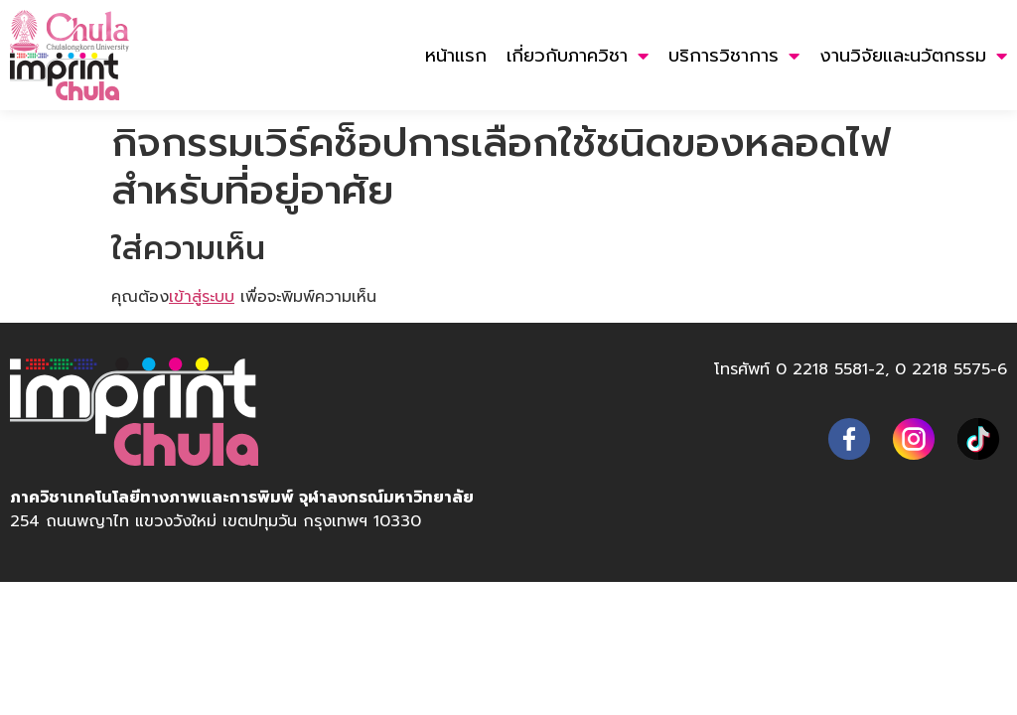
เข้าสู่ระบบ (201, 296)
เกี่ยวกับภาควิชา (578, 55)
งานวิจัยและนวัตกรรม (913, 55)
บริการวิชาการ (733, 55)
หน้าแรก (456, 56)
